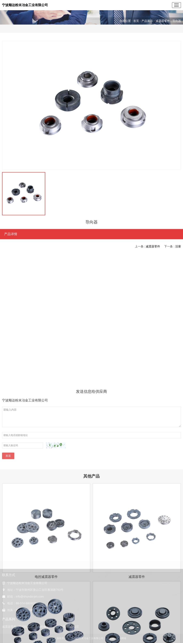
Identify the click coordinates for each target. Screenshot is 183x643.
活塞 (178, 247)
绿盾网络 (121, 638)
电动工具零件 (62, 626)
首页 (136, 21)
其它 (76, 626)
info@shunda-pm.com (30, 596)
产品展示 (147, 21)
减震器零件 (163, 21)
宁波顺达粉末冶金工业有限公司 (25, 5)
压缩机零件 (25, 626)
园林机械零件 (43, 626)
